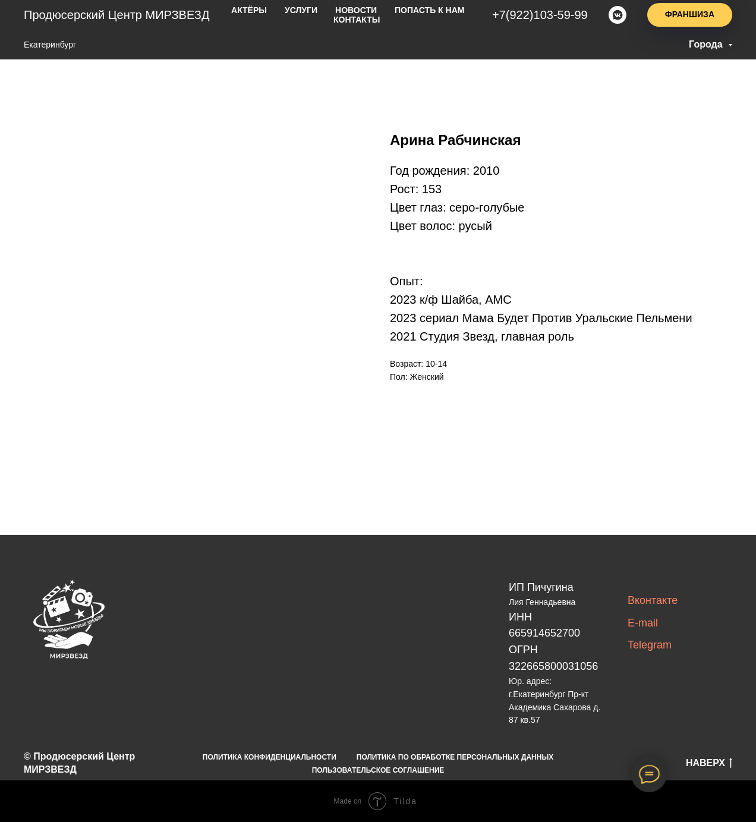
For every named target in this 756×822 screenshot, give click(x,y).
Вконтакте (653, 600)
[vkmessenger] (617, 15)
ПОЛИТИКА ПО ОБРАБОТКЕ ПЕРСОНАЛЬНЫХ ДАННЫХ (455, 757)
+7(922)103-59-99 (540, 14)
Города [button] (707, 44)
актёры (249, 10)
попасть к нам (429, 10)
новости (356, 10)
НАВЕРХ (709, 764)
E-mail (643, 623)
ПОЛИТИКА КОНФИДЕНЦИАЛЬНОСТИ (269, 757)
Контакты (356, 19)
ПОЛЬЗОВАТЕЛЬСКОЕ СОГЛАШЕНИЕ (378, 770)
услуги (301, 10)
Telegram (650, 645)
